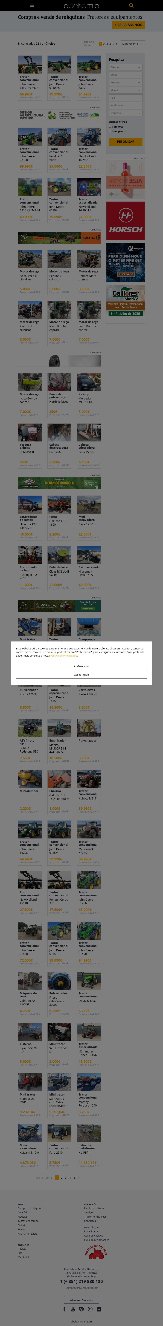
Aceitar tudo (81, 674)
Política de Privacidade (63, 655)
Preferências (81, 666)
